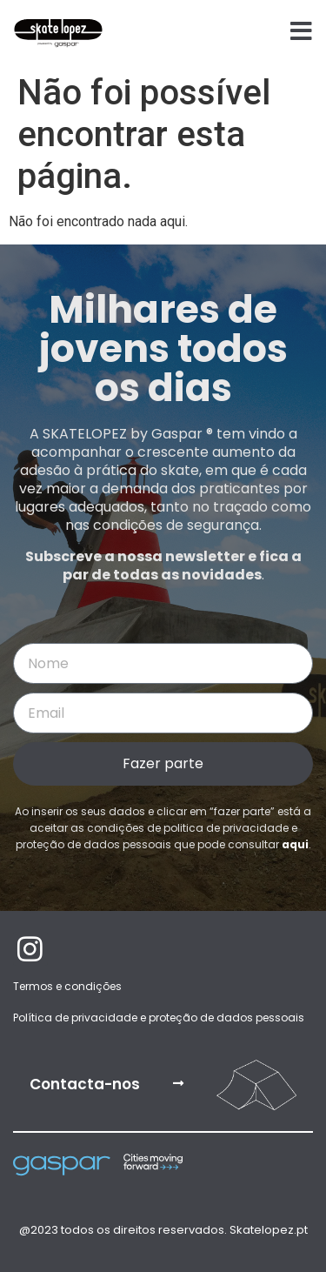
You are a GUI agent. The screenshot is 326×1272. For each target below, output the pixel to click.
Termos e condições (67, 986)
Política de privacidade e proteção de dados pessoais (158, 1017)
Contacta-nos (85, 1084)
